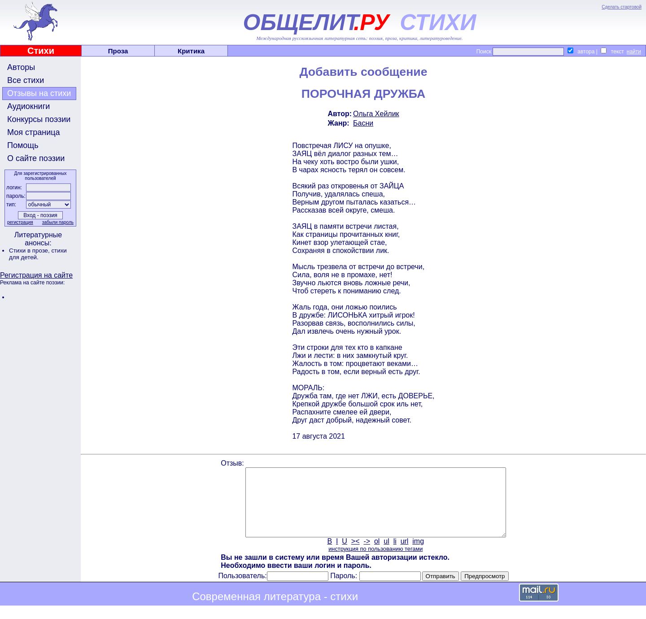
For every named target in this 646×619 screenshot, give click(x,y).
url (405, 554)
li (395, 554)
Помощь (23, 145)
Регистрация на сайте (36, 275)
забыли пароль (58, 222)
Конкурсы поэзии (38, 119)
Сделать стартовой (622, 6)
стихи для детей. (38, 254)
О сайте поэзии (36, 158)
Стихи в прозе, (30, 250)
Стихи (40, 51)
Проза (118, 51)
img (418, 554)
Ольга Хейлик (376, 114)
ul (386, 554)
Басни (363, 123)
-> (366, 554)
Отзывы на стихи (39, 93)
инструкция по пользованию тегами (375, 562)
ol (377, 554)
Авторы (21, 67)
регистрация (20, 222)
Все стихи (25, 80)
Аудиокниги (28, 106)
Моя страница (33, 132)
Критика (191, 51)
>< (355, 554)
